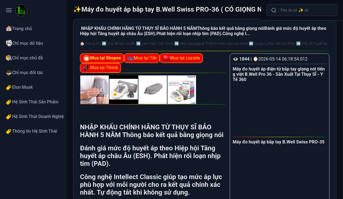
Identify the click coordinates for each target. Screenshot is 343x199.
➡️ (118, 43)
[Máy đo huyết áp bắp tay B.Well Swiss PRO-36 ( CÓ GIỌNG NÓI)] (21, 10)
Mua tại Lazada (181, 58)
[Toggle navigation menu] (9, 10)
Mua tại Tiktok (100, 67)
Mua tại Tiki (142, 58)
